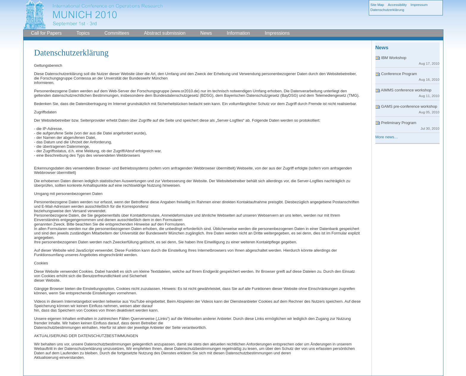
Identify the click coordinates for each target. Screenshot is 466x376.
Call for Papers (46, 33)
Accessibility (397, 5)
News (206, 33)
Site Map (377, 5)
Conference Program (407, 76)
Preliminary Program (407, 125)
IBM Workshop (407, 60)
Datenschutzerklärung (387, 10)
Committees (117, 33)
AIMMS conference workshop (407, 93)
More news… (386, 137)
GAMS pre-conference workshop (407, 109)
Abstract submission (165, 33)
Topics (82, 33)
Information (238, 33)
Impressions (277, 33)
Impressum (419, 5)
